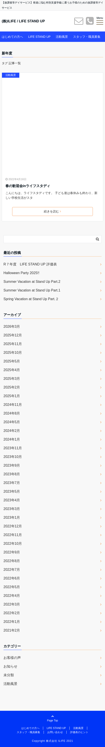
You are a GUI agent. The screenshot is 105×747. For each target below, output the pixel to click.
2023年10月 (12, 457)
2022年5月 (11, 587)
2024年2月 (11, 431)
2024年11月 (12, 404)
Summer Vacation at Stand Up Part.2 (31, 281)
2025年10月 (12, 352)
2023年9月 (11, 465)
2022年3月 (11, 604)
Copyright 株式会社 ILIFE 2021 (52, 740)
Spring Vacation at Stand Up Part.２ (31, 299)
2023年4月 (11, 500)
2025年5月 (11, 361)
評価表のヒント (79, 732)
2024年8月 (11, 413)
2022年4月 (11, 595)
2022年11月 (12, 535)
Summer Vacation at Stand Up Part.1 (31, 290)
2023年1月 (11, 517)
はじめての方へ (12, 36)
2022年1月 (11, 622)
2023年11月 (12, 448)
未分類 (8, 675)
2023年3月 (11, 509)
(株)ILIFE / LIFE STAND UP (23, 21)
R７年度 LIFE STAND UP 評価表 (30, 264)
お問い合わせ (55, 732)
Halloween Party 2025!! (21, 273)
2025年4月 (11, 370)
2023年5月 (11, 491)
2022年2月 (11, 613)
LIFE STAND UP (39, 36)
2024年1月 (11, 439)
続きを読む (52, 211)
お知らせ (10, 666)
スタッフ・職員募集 (86, 36)
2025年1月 (11, 396)
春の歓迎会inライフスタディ (27, 186)
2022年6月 (11, 578)
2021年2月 (11, 630)
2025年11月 (12, 344)
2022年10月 (12, 543)
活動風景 (62, 36)
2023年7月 (11, 483)
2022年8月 (11, 561)
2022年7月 (11, 569)
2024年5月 (11, 422)
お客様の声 (12, 658)
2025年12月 (12, 335)
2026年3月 (11, 326)
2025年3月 (11, 378)
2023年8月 (11, 474)
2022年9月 (11, 552)
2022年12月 (12, 526)
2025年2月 (11, 387)
